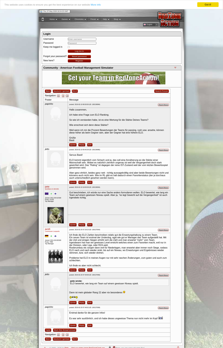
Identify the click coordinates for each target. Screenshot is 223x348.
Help (104, 19)
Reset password (79, 56)
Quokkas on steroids (52, 189)
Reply (81, 145)
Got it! (208, 4)
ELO (75, 91)
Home (52, 19)
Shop (116, 19)
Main (48, 91)
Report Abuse (163, 105)
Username (48, 39)
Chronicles (79, 19)
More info (96, 4)
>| (67, 96)
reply (48, 330)
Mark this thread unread (64, 330)
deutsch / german (61, 91)
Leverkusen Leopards (52, 231)
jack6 (47, 229)
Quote (73, 145)
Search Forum (161, 91)
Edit (90, 145)
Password (48, 43)
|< (58, 96)
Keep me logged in (52, 47)
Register (79, 61)
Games (64, 19)
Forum (92, 19)
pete (47, 186)
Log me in (79, 51)
